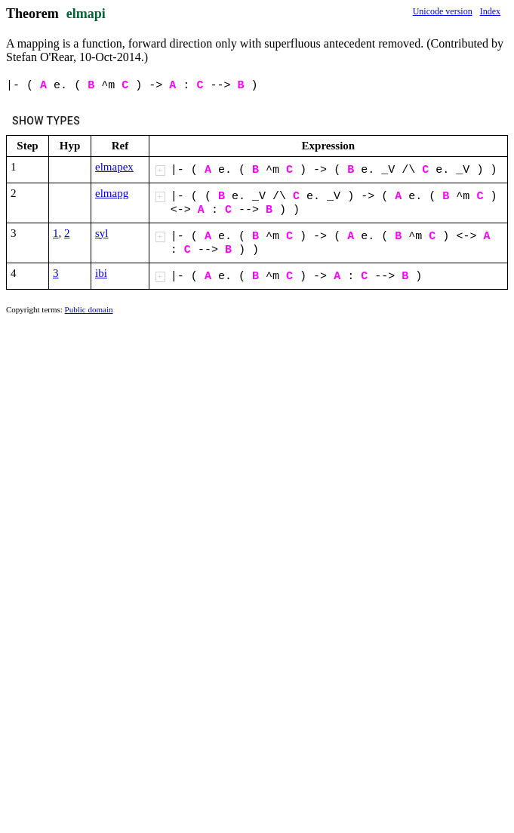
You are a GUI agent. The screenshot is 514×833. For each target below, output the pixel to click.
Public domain (89, 309)
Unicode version (442, 11)
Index (490, 11)
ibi (101, 273)
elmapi (86, 13)
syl (102, 233)
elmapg (111, 193)
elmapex (114, 167)
